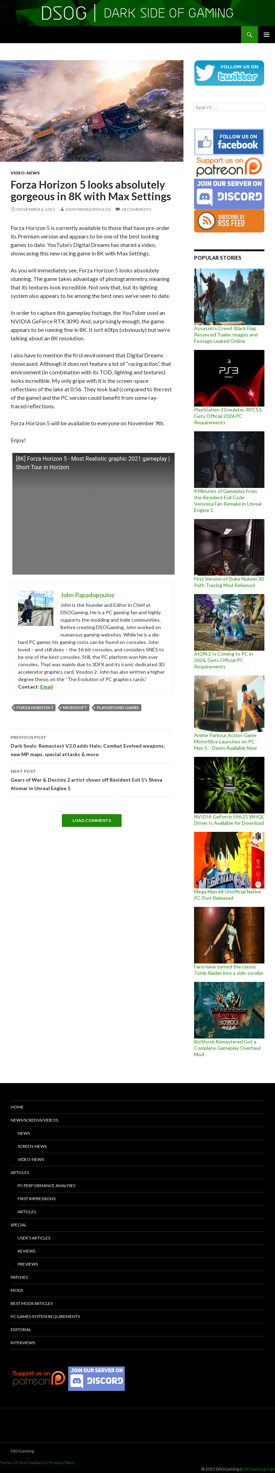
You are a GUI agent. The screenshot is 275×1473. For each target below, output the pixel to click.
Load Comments (91, 820)
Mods (17, 1290)
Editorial (21, 1329)
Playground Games (118, 707)
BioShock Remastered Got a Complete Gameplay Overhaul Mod (227, 1047)
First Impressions (36, 1198)
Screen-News (32, 1146)
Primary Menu (266, 34)
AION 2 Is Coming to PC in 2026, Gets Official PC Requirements (223, 660)
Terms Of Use (13, 1462)
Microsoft (75, 707)
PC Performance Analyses (46, 1185)
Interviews (23, 1342)
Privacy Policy (62, 1462)
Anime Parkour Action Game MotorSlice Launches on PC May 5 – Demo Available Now (225, 741)
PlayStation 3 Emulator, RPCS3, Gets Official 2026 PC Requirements (228, 416)
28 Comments (136, 209)
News (24, 1133)
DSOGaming (22, 1451)
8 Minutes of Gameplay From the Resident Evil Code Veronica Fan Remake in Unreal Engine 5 (228, 500)
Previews (28, 1264)
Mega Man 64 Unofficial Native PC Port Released (227, 894)
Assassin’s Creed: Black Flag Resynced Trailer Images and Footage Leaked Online (226, 334)
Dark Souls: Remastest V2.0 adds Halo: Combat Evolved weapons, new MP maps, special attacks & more (92, 745)
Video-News (25, 173)
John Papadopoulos (88, 209)
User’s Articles (34, 1238)
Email (46, 687)
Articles (20, 1172)
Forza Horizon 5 (35, 707)
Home (17, 1107)
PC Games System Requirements (45, 1316)
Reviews (26, 1251)
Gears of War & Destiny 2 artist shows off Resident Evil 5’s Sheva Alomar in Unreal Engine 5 (92, 779)
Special (19, 1224)
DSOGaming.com (258, 1469)
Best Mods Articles (32, 1303)
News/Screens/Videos (34, 1120)
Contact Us (37, 1462)
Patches (19, 1277)
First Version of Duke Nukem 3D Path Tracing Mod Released (229, 582)
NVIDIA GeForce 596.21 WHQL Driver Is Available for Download (229, 819)
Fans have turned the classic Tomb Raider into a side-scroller (229, 969)
